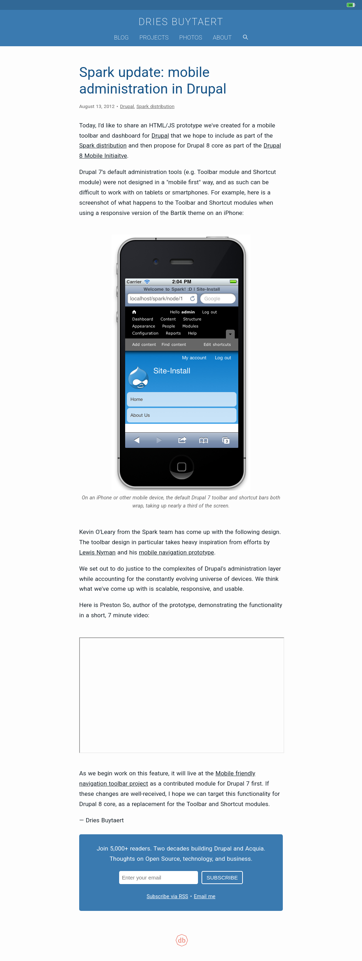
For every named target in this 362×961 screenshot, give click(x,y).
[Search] (245, 37)
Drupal (127, 106)
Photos (190, 37)
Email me (205, 897)
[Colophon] (181, 945)
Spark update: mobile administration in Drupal (153, 80)
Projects (154, 37)
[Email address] (158, 877)
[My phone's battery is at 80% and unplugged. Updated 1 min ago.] (351, 5)
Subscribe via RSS (167, 897)
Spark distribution (155, 106)
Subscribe (222, 878)
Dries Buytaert (181, 22)
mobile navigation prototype (176, 552)
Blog (121, 37)
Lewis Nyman (97, 552)
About (222, 37)
